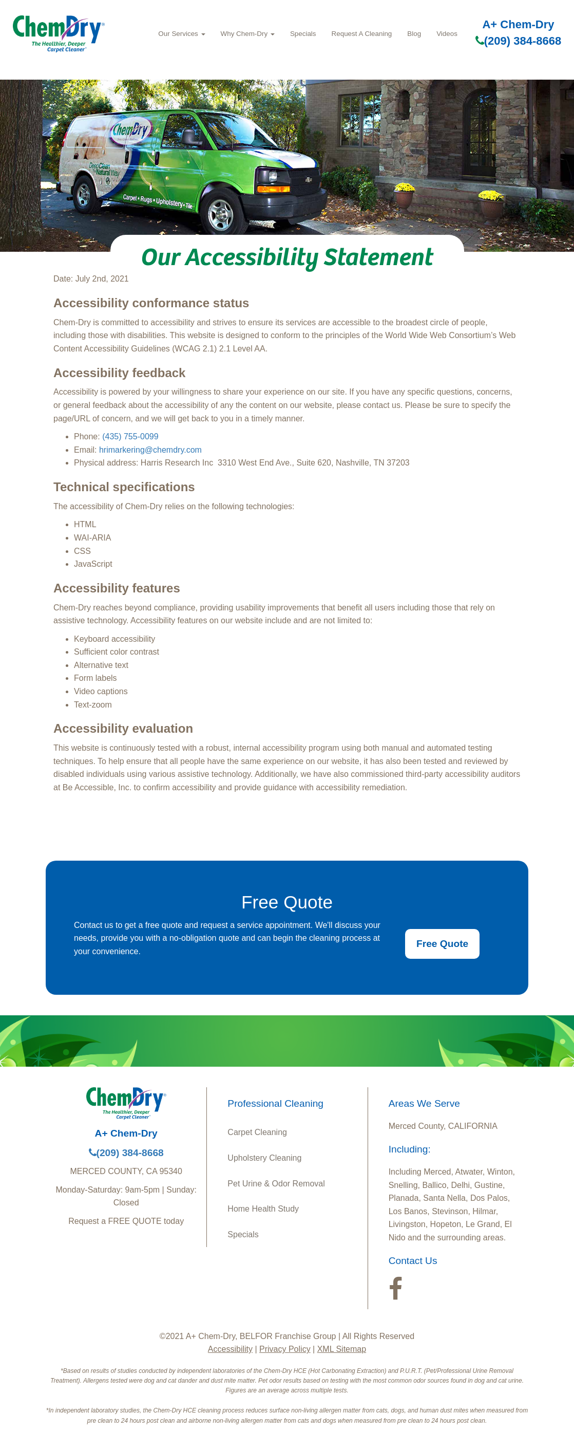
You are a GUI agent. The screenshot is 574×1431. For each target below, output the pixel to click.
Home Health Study (263, 1208)
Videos (446, 34)
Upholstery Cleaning (264, 1158)
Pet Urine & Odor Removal (275, 1183)
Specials (303, 34)
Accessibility (230, 1349)
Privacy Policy (285, 1349)
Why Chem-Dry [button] (248, 34)
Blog (414, 34)
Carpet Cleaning (257, 1132)
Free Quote (442, 943)
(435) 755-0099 (130, 436)
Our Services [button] (181, 34)
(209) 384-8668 (518, 40)
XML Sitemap (341, 1349)
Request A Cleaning (362, 34)
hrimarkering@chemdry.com (150, 449)
